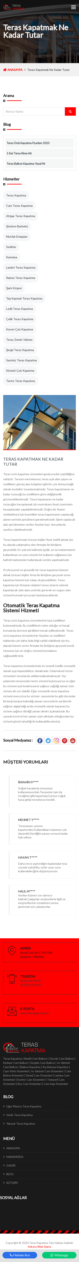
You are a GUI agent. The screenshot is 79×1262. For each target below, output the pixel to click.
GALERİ (11, 1165)
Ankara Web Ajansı (39, 1246)
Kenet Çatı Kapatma (19, 329)
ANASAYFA (13, 70)
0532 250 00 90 (30, 985)
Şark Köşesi (14, 288)
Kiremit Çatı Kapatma (20, 370)
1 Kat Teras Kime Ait (19, 153)
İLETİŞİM (12, 1182)
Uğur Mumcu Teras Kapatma (23, 1106)
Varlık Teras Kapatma (19, 1115)
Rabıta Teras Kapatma (20, 278)
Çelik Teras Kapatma (19, 319)
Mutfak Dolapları (17, 236)
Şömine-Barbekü (17, 226)
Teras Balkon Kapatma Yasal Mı (26, 163)
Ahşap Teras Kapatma (20, 216)
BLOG (9, 1174)
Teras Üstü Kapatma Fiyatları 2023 (28, 143)
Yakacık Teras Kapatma (20, 1123)
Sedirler (11, 247)
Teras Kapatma (16, 195)
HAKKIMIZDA (14, 1157)
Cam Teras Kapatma (19, 205)
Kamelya (11, 257)
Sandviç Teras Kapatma (21, 360)
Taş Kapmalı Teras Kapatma (24, 298)
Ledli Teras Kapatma (19, 308)
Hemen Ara (20, 1255)
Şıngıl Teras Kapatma (20, 350)
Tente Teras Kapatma (20, 381)
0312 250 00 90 (30, 980)
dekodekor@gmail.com (34, 1013)
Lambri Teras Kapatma (20, 267)
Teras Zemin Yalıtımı (19, 339)
